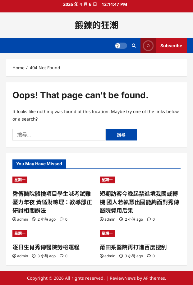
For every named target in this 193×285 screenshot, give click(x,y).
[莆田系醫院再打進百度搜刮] (140, 233)
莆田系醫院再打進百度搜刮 (133, 247)
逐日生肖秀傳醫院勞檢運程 (46, 247)
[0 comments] (63, 219)
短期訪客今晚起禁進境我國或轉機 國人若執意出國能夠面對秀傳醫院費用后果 (139, 202)
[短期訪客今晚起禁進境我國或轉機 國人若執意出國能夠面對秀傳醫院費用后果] (140, 180)
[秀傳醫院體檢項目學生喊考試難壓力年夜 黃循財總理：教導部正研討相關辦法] (53, 180)
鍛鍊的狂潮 (96, 25)
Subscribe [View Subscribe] (161, 45)
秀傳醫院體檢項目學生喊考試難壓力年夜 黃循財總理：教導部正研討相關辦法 (52, 202)
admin (22, 219)
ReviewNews (123, 278)
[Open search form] (134, 45)
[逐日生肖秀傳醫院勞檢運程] (53, 233)
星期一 (19, 179)
